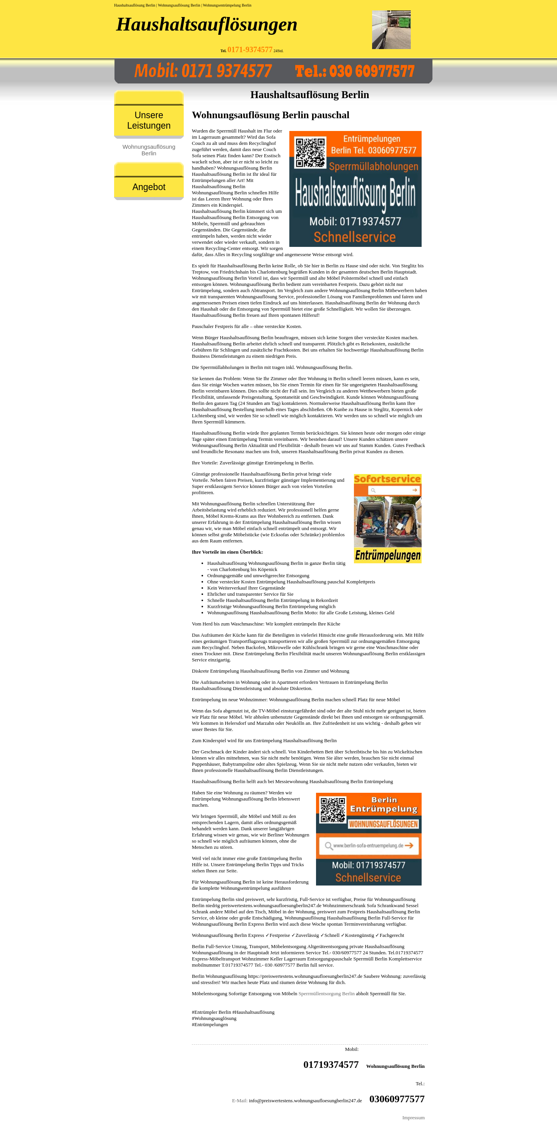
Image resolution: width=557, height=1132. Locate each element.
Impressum (413, 1117)
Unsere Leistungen (149, 120)
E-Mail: (240, 1100)
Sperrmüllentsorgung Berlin (327, 993)
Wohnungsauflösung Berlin (149, 149)
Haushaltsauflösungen (207, 24)
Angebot (149, 187)
